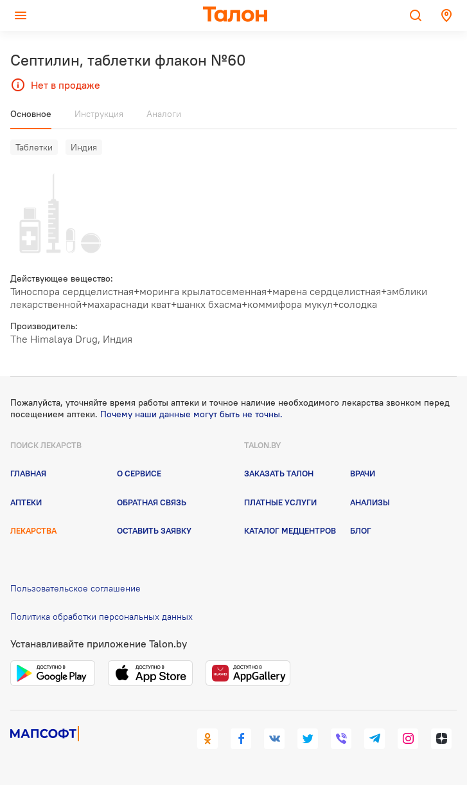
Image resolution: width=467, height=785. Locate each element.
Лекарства (33, 530)
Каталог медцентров (290, 530)
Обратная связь (151, 502)
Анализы (370, 502)
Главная (28, 473)
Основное (30, 114)
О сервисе (139, 473)
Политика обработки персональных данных (101, 616)
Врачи (362, 473)
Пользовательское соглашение (75, 588)
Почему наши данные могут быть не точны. (191, 414)
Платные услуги (280, 502)
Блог (360, 530)
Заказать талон (278, 473)
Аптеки (26, 502)
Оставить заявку (154, 530)
